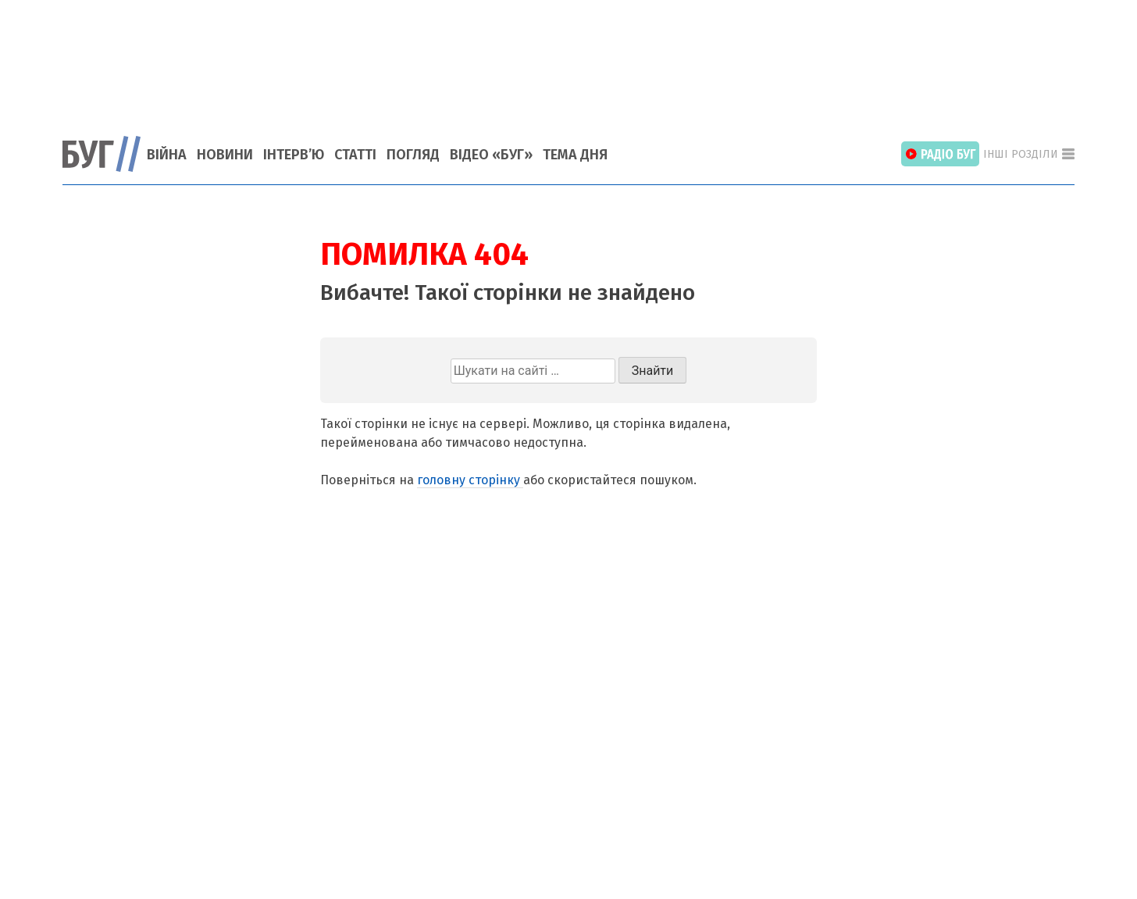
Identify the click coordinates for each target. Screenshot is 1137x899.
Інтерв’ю (293, 154)
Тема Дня (575, 154)
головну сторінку (470, 480)
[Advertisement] (568, 58)
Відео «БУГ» (491, 154)
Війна (167, 154)
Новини (225, 154)
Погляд (413, 154)
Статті (355, 154)
